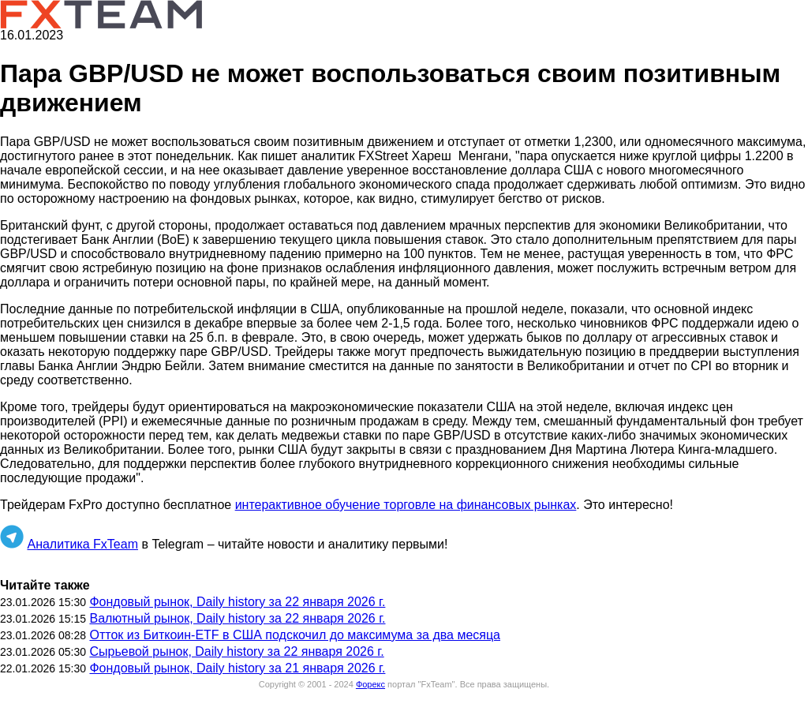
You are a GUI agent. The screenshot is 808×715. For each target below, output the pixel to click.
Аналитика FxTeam (82, 544)
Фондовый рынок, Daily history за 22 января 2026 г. (237, 601)
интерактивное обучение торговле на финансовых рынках (406, 504)
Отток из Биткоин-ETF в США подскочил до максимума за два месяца (294, 635)
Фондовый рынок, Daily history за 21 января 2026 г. (237, 668)
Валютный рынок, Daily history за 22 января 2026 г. (237, 618)
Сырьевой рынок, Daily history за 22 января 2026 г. (236, 651)
